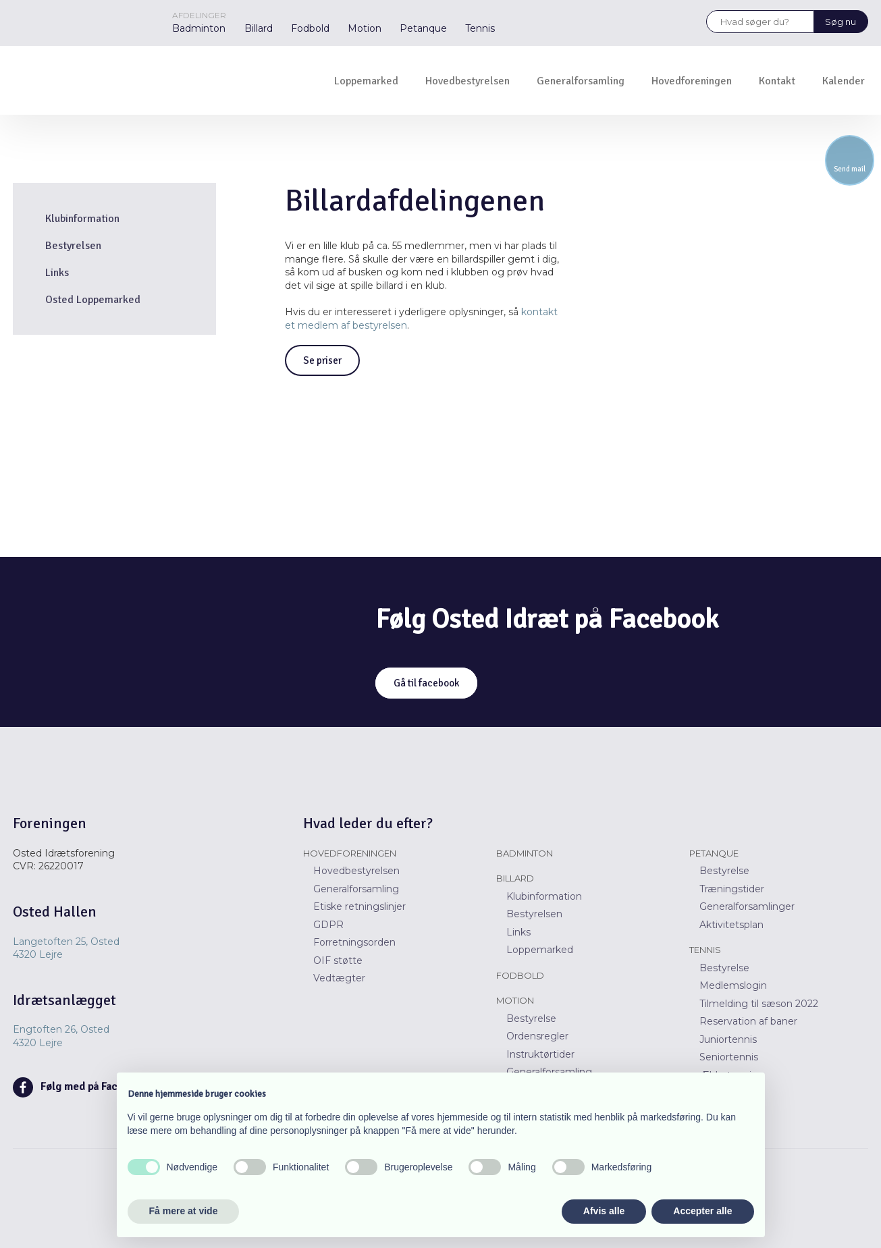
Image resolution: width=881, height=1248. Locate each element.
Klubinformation (82, 218)
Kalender (843, 81)
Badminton (198, 28)
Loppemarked (366, 81)
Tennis (480, 28)
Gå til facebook (426, 683)
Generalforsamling (580, 81)
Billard (258, 28)
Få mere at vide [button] (183, 1210)
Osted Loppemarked (92, 299)
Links (57, 272)
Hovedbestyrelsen (467, 81)
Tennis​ (705, 949)
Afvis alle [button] (603, 1210)
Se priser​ (322, 360)
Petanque (423, 28)
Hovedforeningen (691, 81)
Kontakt (777, 81)
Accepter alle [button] (702, 1210)
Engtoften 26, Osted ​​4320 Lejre (61, 1036)
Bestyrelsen (73, 245)
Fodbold (310, 28)
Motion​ (515, 1000)
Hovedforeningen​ (349, 853)
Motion (364, 28)
